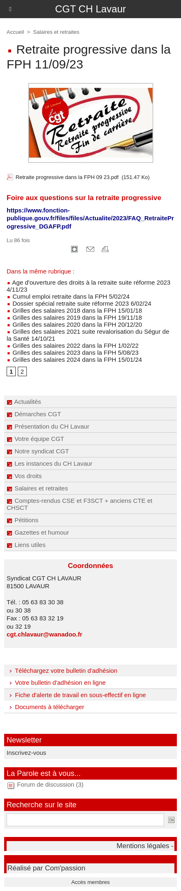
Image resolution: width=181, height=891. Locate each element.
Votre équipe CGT (35, 438)
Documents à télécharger (45, 706)
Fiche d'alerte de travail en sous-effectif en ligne (76, 694)
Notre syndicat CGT (38, 451)
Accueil (15, 32)
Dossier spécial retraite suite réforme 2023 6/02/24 (79, 303)
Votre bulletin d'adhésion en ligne (56, 682)
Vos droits (24, 475)
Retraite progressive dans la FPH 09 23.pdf (67, 177)
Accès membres (90, 882)
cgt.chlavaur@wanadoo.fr (44, 634)
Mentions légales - (145, 846)
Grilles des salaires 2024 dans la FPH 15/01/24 (74, 359)
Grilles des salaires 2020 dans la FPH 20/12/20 (74, 324)
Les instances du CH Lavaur (50, 463)
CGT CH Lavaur (90, 8)
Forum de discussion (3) (50, 784)
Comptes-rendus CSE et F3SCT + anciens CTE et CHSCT (79, 504)
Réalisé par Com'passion (46, 868)
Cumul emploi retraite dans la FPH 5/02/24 (68, 296)
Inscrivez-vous (26, 752)
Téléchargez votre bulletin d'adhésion (62, 670)
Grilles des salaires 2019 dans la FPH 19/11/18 (74, 317)
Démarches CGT (34, 413)
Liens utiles (26, 544)
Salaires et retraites (37, 488)
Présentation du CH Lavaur (48, 426)
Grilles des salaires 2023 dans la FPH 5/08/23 (72, 352)
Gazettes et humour (38, 532)
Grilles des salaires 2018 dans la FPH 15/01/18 (74, 310)
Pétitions (22, 519)
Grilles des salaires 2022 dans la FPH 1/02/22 (72, 345)
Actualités (24, 401)
